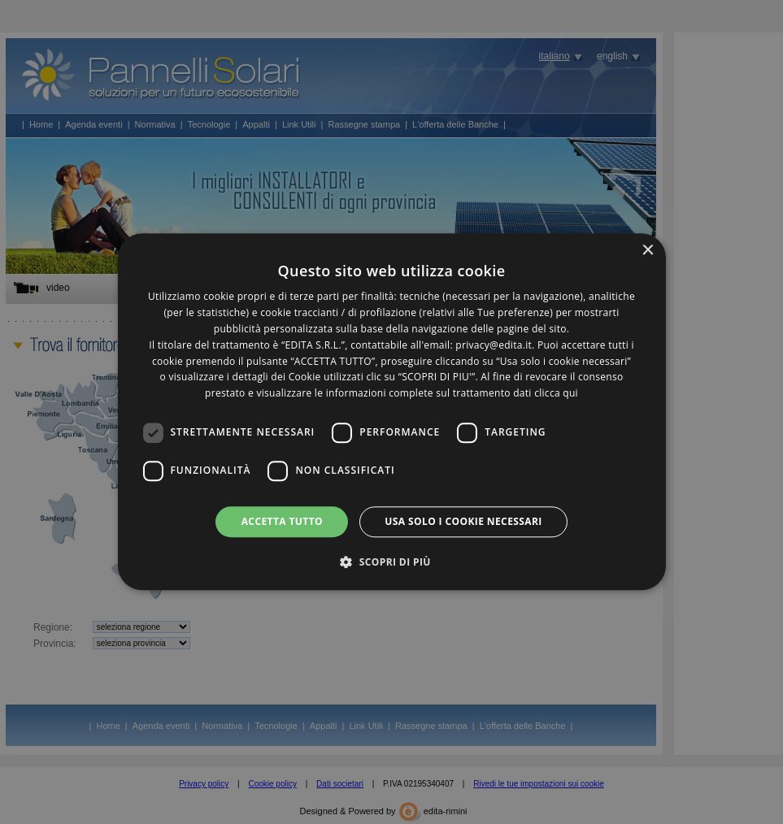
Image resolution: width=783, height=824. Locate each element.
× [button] (648, 251)
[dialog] (391, 411)
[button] (391, 562)
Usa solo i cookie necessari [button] (463, 521)
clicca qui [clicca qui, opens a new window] (556, 393)
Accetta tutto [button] (282, 521)
